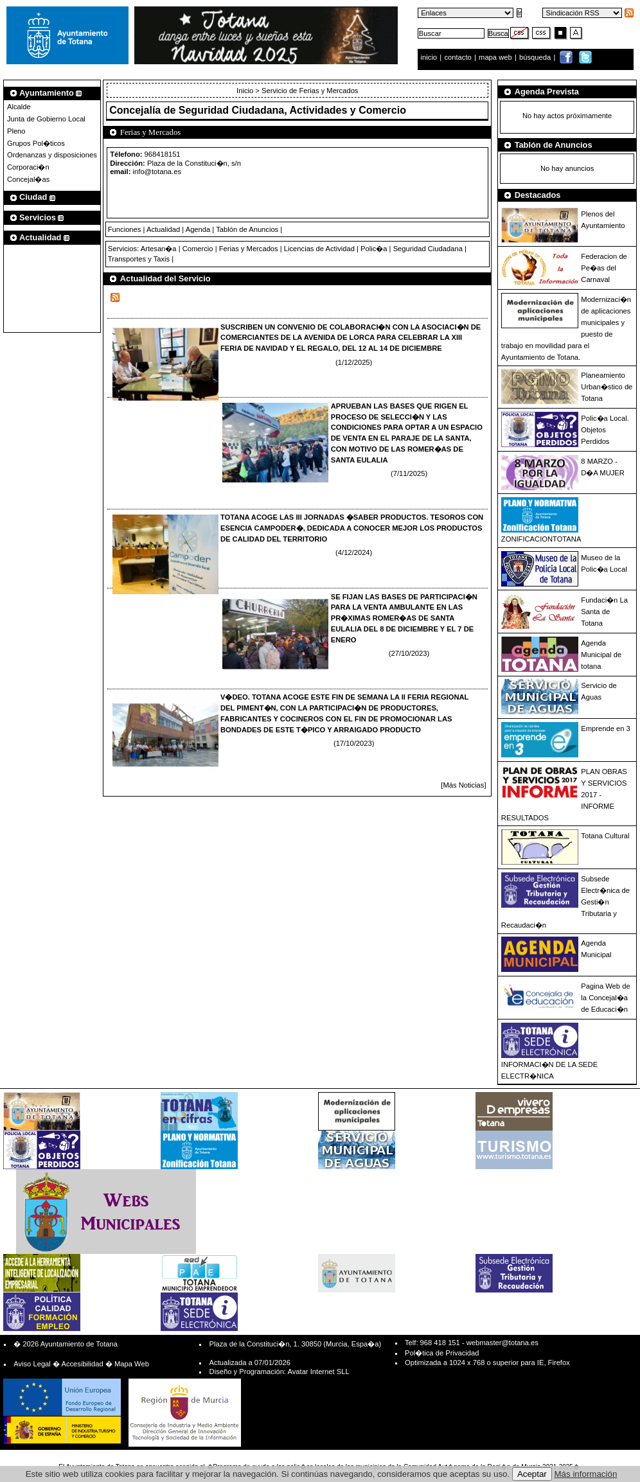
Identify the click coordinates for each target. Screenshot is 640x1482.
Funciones (124, 229)
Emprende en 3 (605, 728)
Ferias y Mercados (248, 248)
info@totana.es (157, 171)
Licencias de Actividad (319, 248)
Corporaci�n (28, 167)
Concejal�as (28, 179)
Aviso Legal (32, 1364)
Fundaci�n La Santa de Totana (604, 611)
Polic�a (373, 248)
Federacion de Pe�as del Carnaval (604, 267)
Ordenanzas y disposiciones (52, 155)
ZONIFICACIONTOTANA (541, 539)
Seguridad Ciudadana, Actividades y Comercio (292, 110)
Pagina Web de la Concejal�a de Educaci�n (605, 997)
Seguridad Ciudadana (428, 248)
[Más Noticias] (463, 785)
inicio (430, 57)
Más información (586, 1474)
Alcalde (19, 106)
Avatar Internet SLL (318, 1371)
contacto (457, 57)
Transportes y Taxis (139, 259)
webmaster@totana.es (502, 1342)
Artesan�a (159, 248)
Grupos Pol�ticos (36, 143)
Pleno (16, 131)
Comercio (197, 248)
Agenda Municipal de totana (601, 654)
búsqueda (536, 57)
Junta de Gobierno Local (46, 119)
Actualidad (163, 229)
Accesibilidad (82, 1364)
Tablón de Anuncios (247, 229)
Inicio (245, 90)
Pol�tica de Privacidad (442, 1353)
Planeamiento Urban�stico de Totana (606, 386)
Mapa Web (131, 1364)
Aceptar (532, 1474)
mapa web (496, 57)
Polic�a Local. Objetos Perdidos (604, 429)
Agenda (198, 229)
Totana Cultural (605, 836)
